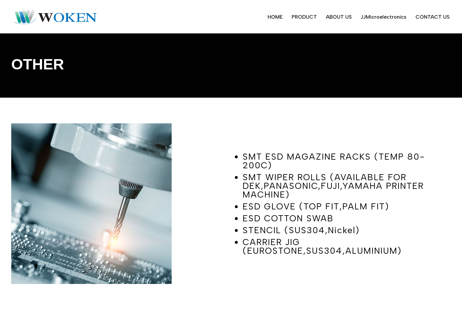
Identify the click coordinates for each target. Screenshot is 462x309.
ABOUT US (339, 17)
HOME (275, 17)
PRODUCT (304, 17)
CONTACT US (432, 17)
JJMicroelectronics (383, 17)
